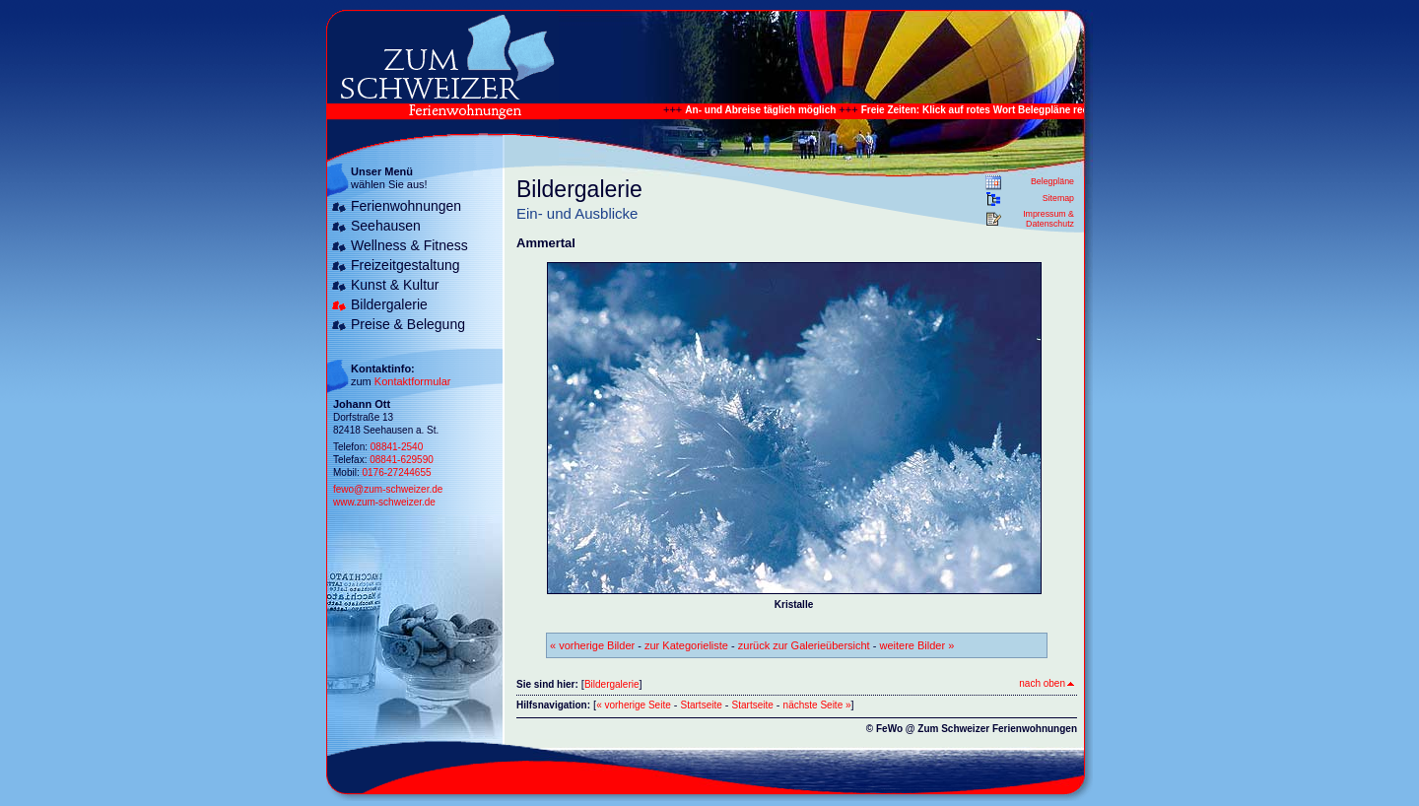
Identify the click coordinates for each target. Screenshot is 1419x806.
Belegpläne (1052, 181)
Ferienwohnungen (406, 206)
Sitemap (1058, 198)
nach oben (1046, 683)
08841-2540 (397, 446)
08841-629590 (402, 459)
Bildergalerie (389, 304)
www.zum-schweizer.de (384, 502)
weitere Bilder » (916, 645)
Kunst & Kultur (395, 285)
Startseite (701, 705)
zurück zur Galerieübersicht (804, 645)
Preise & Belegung (408, 324)
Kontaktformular (412, 381)
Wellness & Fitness (409, 245)
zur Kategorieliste (686, 645)
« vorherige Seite (633, 705)
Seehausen (386, 226)
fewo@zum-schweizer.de (387, 489)
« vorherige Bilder (592, 645)
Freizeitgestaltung (405, 265)
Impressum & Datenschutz (1048, 219)
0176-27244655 (396, 472)
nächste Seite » (817, 705)
